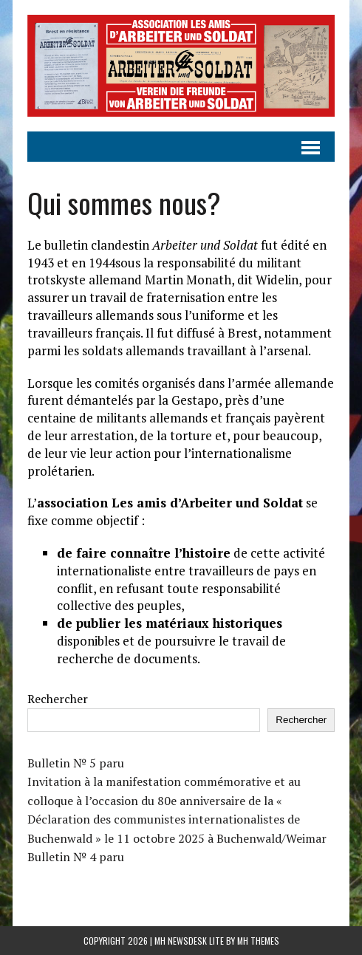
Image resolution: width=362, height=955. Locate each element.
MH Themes (258, 940)
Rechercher (57, 699)
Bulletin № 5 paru (75, 763)
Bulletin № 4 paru (75, 857)
